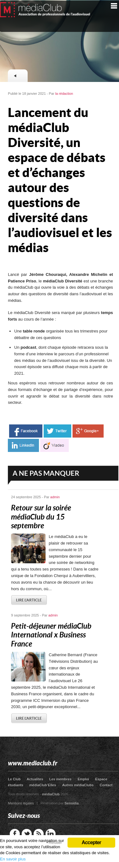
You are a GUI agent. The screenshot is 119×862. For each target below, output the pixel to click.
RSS (39, 834)
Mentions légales (21, 803)
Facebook (15, 834)
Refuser (55, 842)
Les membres (60, 779)
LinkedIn (51, 834)
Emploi (83, 779)
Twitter (27, 834)
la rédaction (64, 93)
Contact (106, 785)
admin (55, 497)
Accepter (91, 842)
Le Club (14, 779)
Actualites (35, 779)
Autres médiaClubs (78, 785)
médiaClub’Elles (43, 785)
